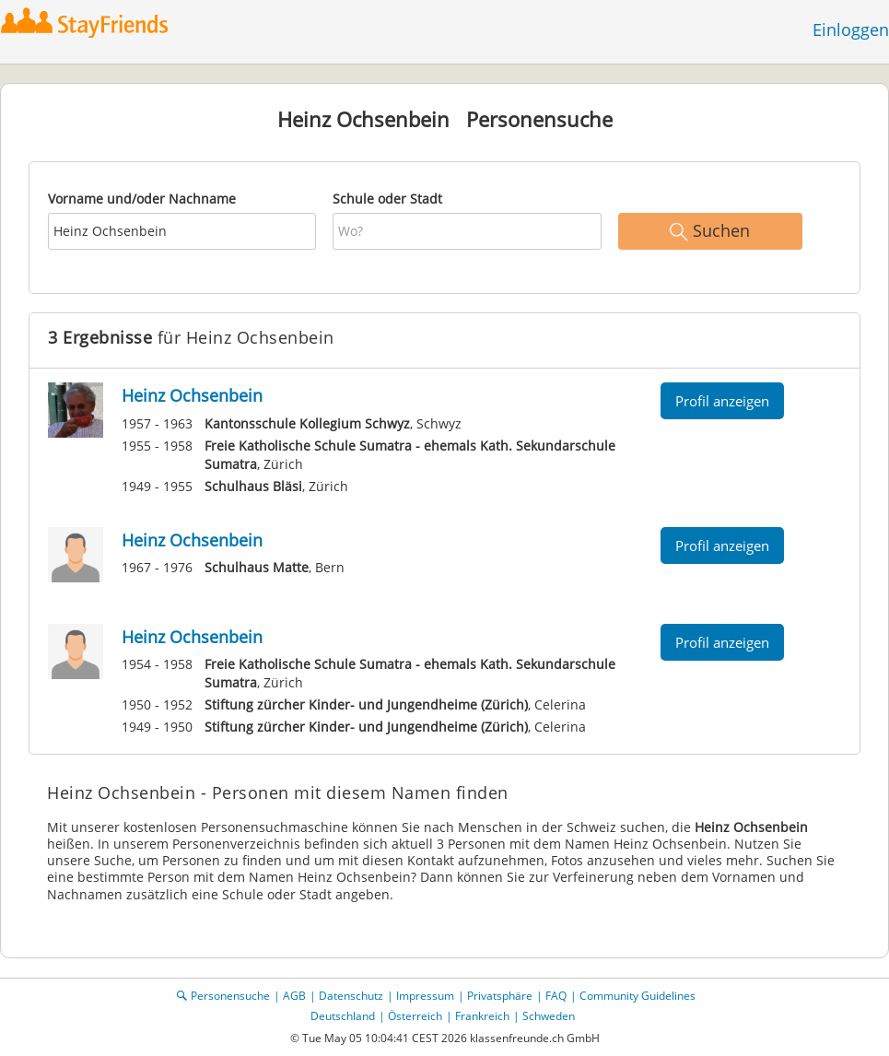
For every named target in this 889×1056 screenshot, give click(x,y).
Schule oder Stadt (387, 198)
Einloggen (851, 29)
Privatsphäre (499, 995)
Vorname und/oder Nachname (142, 198)
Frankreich (482, 1016)
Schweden (548, 1016)
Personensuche (230, 995)
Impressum (425, 995)
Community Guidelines (637, 995)
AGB (294, 995)
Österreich (415, 1016)
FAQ (556, 995)
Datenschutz (351, 995)
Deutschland (342, 1016)
